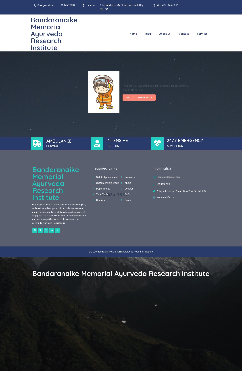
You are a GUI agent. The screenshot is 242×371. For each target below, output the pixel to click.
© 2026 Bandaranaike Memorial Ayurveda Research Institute (121, 251)
